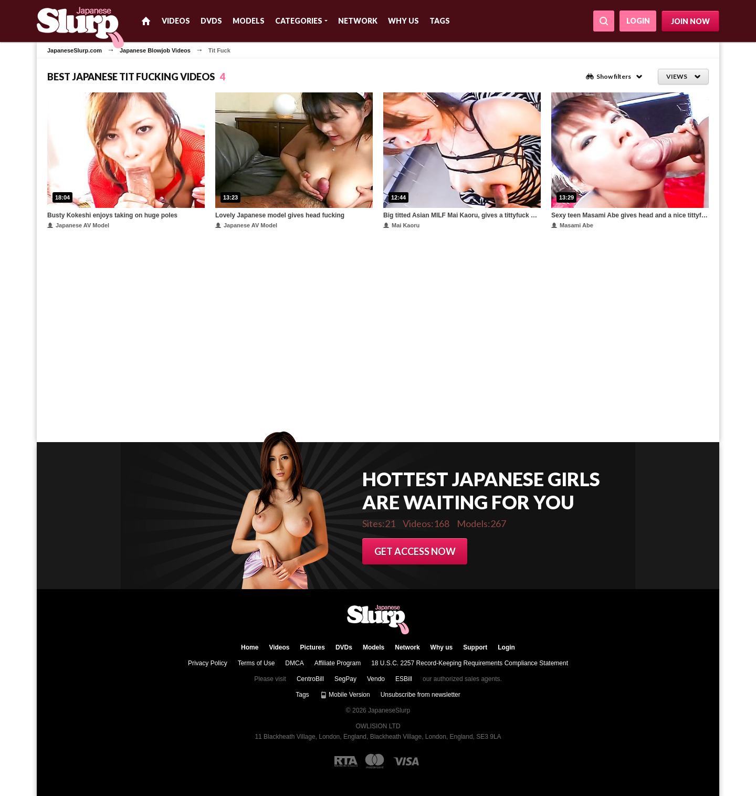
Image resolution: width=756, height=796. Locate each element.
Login (638, 20)
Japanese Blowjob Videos (155, 50)
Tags (439, 20)
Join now (690, 21)
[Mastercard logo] (374, 761)
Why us (403, 20)
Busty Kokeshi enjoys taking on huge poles (112, 215)
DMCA (294, 663)
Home (146, 21)
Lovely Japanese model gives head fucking (279, 215)
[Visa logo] (407, 761)
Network (357, 20)
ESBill (403, 679)
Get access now (415, 551)
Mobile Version (345, 694)
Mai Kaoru (401, 225)
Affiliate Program (337, 663)
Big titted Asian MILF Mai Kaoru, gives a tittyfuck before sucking (462, 215)
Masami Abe (572, 225)
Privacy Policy (207, 663)
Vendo (376, 679)
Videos (176, 20)
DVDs (211, 20)
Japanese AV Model (78, 225)
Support (475, 647)
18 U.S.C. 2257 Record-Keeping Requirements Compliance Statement (469, 663)
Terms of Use (256, 663)
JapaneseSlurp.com (74, 50)
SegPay (345, 679)
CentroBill (310, 679)
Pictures (312, 647)
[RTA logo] (346, 761)
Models (249, 20)
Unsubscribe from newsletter (420, 694)
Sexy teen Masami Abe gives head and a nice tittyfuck (630, 215)
